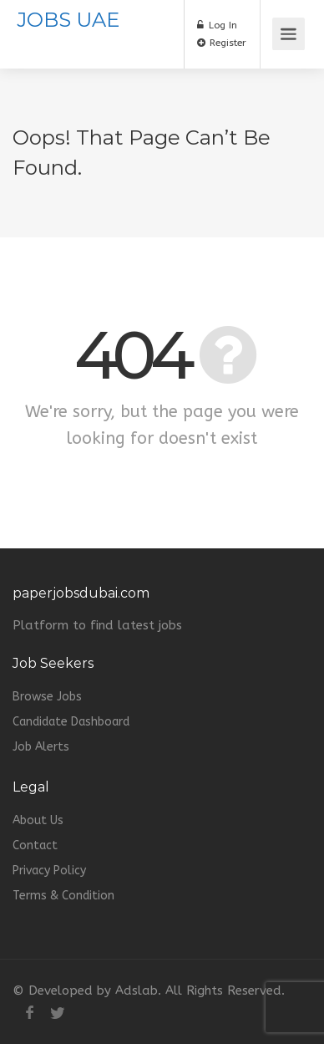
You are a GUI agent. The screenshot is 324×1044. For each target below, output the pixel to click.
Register (221, 42)
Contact (35, 845)
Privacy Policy (49, 870)
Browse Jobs (47, 697)
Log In (217, 25)
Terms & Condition (63, 896)
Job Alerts (41, 747)
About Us (38, 820)
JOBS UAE (68, 20)
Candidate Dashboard (71, 722)
